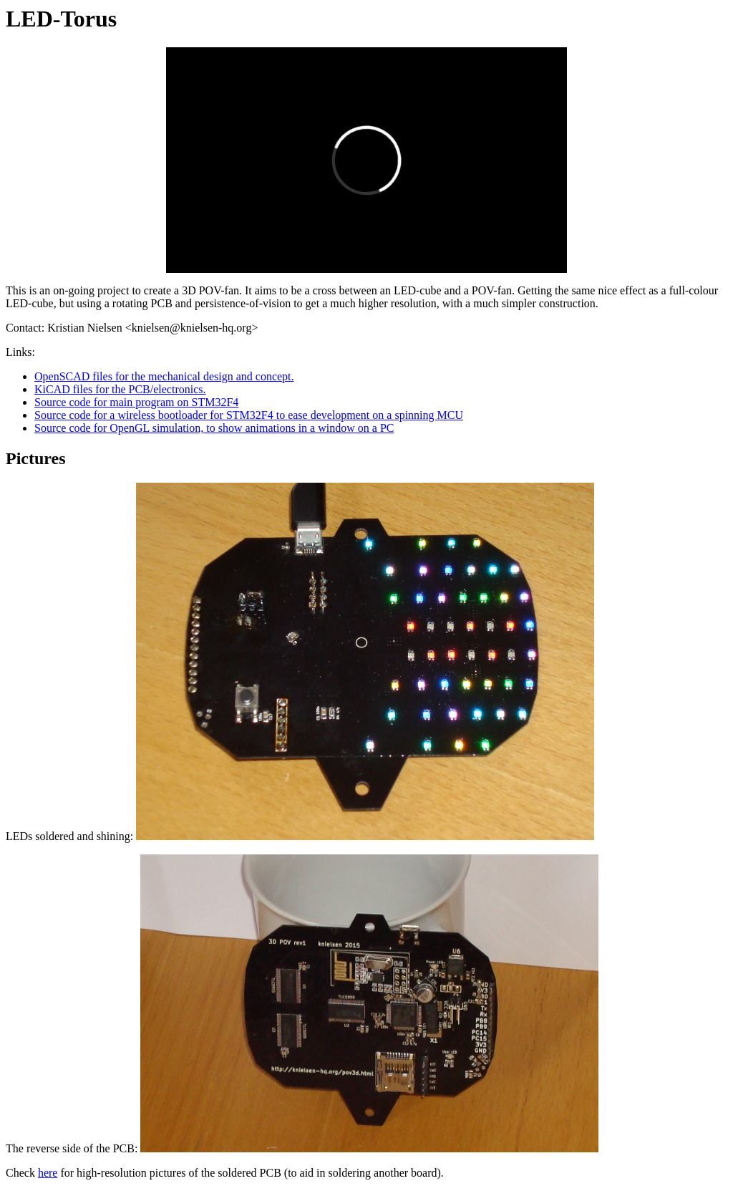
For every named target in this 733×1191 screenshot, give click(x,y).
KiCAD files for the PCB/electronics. (120, 389)
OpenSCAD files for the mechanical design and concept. (164, 376)
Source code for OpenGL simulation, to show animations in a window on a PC (214, 428)
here (48, 1173)
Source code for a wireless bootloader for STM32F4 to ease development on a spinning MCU (248, 415)
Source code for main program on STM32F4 (136, 402)
